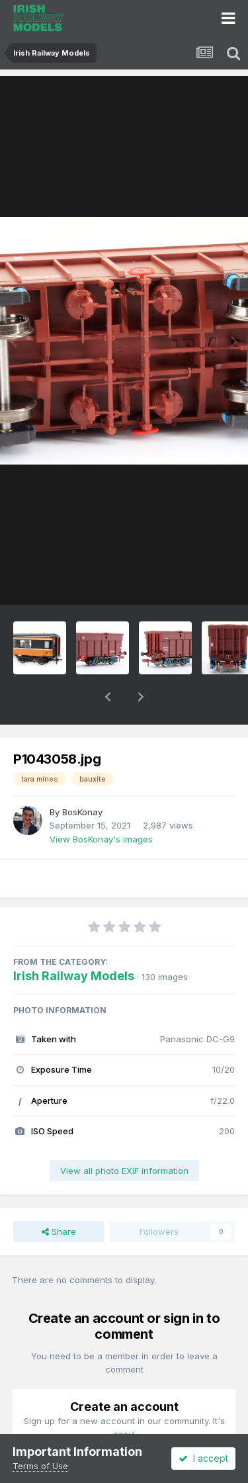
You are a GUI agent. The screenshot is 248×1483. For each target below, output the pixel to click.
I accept (203, 1458)
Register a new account (124, 1432)
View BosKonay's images (101, 804)
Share (59, 1197)
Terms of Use (40, 1466)
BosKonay (82, 777)
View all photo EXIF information (124, 1136)
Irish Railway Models (73, 941)
